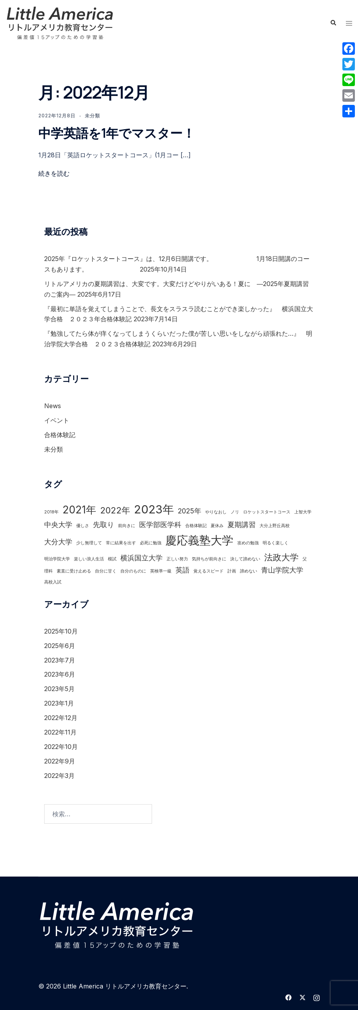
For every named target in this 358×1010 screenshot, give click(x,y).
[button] (333, 23)
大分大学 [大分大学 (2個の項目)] (58, 542)
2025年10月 (61, 631)
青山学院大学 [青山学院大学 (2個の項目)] (282, 570)
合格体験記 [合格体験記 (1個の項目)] (196, 525)
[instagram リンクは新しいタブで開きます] (316, 997)
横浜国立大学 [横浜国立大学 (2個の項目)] (141, 558)
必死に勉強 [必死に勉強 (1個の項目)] (150, 543)
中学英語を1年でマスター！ (116, 133)
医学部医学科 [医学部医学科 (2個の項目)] (160, 524)
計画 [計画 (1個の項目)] (231, 571)
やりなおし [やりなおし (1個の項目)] (216, 512)
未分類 (92, 116)
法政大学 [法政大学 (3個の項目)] (281, 557)
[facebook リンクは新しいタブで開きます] (288, 997)
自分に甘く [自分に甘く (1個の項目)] (105, 571)
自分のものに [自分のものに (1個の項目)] (133, 571)
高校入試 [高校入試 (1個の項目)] (52, 582)
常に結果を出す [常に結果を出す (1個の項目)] (121, 543)
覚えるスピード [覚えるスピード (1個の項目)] (208, 571)
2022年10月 (61, 747)
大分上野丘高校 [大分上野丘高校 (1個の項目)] (275, 525)
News (52, 406)
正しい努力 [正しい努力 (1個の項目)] (177, 559)
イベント (56, 420)
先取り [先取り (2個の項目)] (103, 524)
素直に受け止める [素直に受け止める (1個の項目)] (74, 571)
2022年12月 (60, 718)
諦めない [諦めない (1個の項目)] (248, 571)
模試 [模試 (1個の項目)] (112, 559)
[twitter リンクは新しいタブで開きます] (302, 997)
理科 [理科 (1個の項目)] (48, 571)
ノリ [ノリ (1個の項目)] (235, 512)
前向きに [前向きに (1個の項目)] (126, 525)
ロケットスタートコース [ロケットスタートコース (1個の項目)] (266, 512)
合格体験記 (59, 435)
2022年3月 (59, 776)
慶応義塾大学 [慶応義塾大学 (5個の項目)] (199, 540)
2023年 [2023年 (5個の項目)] (154, 509)
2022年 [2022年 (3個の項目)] (115, 510)
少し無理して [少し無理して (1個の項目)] (89, 543)
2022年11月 (60, 732)
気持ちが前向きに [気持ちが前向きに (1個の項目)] (209, 559)
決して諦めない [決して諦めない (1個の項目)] (245, 559)
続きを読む (54, 173)
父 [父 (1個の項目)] (305, 559)
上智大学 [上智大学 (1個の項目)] (302, 512)
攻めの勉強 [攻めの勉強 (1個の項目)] (248, 543)
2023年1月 (59, 703)
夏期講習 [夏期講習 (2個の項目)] (241, 524)
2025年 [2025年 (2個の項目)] (189, 511)
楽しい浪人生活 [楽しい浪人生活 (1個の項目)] (89, 559)
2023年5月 (59, 689)
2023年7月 (59, 660)
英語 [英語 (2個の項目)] (182, 570)
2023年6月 (59, 674)
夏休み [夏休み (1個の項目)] (217, 525)
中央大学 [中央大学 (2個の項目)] (58, 524)
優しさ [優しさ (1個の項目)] (82, 525)
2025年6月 (59, 646)
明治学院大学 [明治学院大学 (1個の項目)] (57, 559)
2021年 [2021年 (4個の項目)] (79, 510)
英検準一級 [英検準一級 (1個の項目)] (161, 571)
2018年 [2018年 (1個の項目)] (51, 512)
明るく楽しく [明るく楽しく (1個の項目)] (275, 543)
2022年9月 (59, 761)
